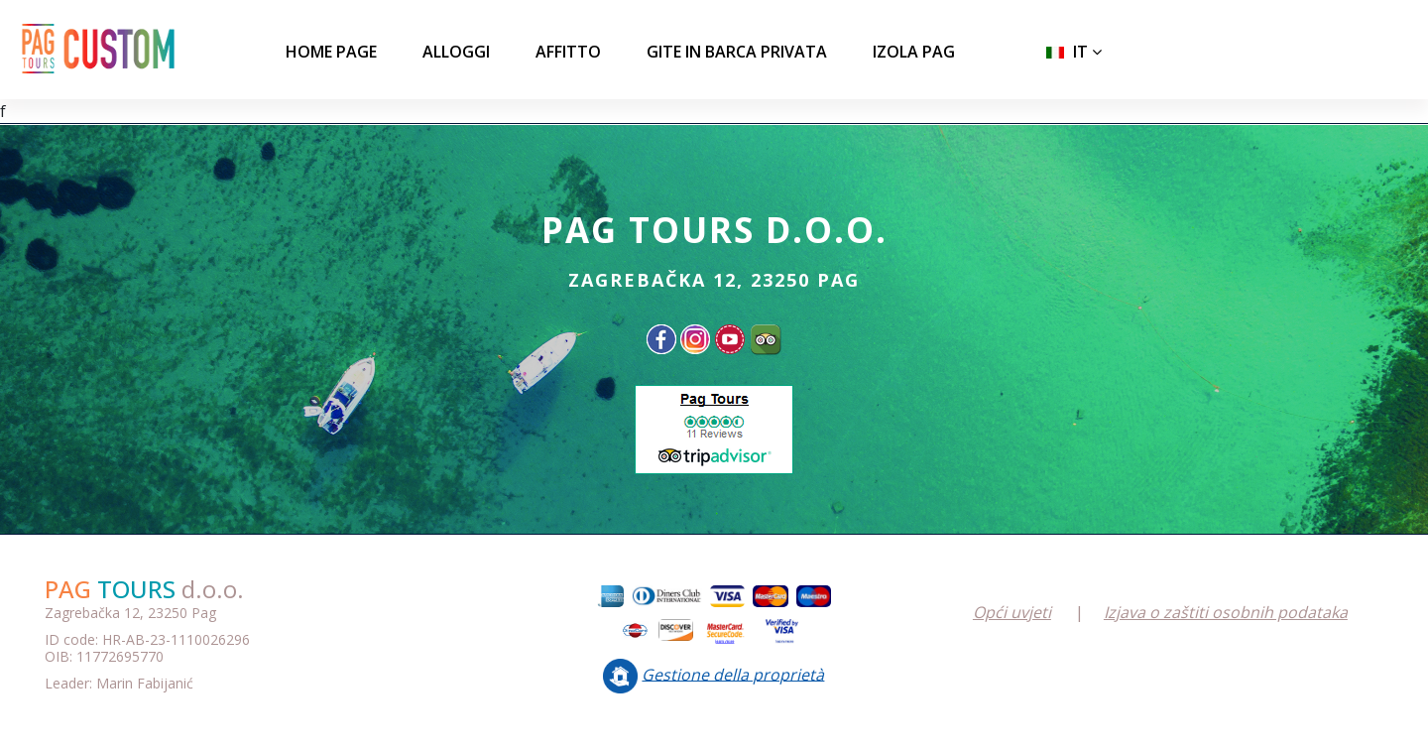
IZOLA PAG (914, 52)
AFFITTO (568, 52)
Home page (331, 52)
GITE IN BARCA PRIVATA (737, 52)
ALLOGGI (456, 52)
